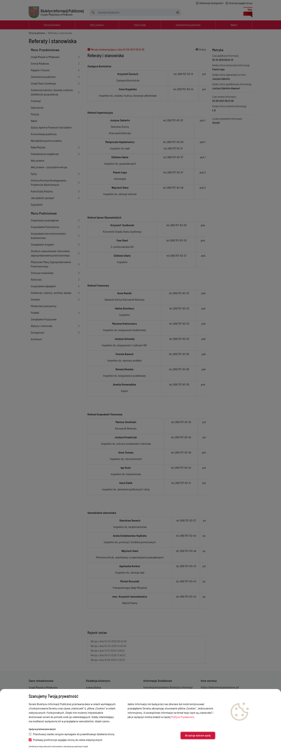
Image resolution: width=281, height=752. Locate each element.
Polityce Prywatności (182, 717)
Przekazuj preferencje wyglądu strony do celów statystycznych (65, 739)
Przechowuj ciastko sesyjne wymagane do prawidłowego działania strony (72, 734)
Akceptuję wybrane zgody (198, 735)
